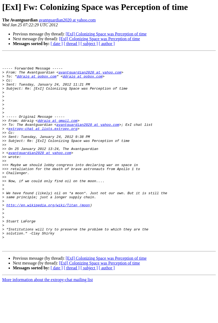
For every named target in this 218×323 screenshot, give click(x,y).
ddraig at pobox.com (37, 81)
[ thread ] (72, 43)
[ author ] (107, 43)
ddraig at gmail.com (57, 134)
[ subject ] (89, 43)
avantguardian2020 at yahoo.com (67, 20)
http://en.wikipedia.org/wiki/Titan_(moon (48, 235)
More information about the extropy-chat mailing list (47, 318)
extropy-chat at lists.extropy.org (42, 143)
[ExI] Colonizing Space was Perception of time (106, 34)
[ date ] (57, 43)
